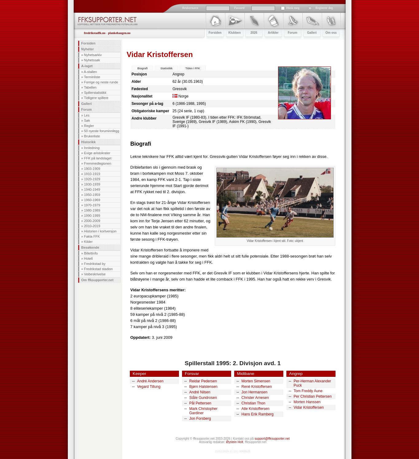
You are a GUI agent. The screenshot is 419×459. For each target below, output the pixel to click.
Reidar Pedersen (203, 381)
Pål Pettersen (200, 403)
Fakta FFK (92, 236)
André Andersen (150, 381)
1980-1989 (92, 210)
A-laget (87, 66)
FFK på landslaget (97, 158)
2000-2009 (92, 221)
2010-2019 (92, 226)
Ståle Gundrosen (203, 398)
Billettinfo (91, 253)
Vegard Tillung (149, 386)
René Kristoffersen (257, 386)
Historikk (88, 142)
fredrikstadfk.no (95, 33)
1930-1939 (92, 184)
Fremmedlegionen (97, 163)
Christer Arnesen (255, 398)
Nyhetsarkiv (93, 55)
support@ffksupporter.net (271, 438)
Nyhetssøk (92, 60)
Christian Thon (254, 403)
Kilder (88, 241)
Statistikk (167, 68)
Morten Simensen (256, 381)
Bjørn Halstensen (203, 386)
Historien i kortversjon (100, 231)
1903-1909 (92, 168)
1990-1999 (92, 215)
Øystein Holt (234, 442)
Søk (87, 120)
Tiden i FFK (192, 68)
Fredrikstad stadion (98, 269)
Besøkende (90, 247)
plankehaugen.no (119, 33)
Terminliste (92, 77)
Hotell (88, 258)
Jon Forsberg (200, 418)
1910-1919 (92, 174)
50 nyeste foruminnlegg (101, 131)
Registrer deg (324, 8)
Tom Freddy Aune (308, 391)
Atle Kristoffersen (256, 409)
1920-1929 (92, 179)
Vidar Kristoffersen (309, 407)
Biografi (143, 68)
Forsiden (88, 43)
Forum (86, 109)
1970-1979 (92, 205)
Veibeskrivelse (95, 274)
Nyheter (87, 49)
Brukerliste (92, 136)
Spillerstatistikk (95, 92)
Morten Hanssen (307, 402)
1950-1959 (92, 195)
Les (87, 115)
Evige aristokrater (97, 153)
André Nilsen (200, 392)
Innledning (92, 148)
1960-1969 (92, 200)
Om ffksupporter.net (97, 280)
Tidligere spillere (96, 98)
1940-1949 (92, 189)
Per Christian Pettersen (313, 396)
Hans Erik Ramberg (258, 414)
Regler (89, 126)
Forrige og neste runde (101, 82)
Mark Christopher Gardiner (203, 411)
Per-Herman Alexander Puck (312, 383)
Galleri (86, 103)
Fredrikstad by (95, 264)
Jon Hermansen (255, 392)
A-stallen (90, 72)
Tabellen (90, 87)
